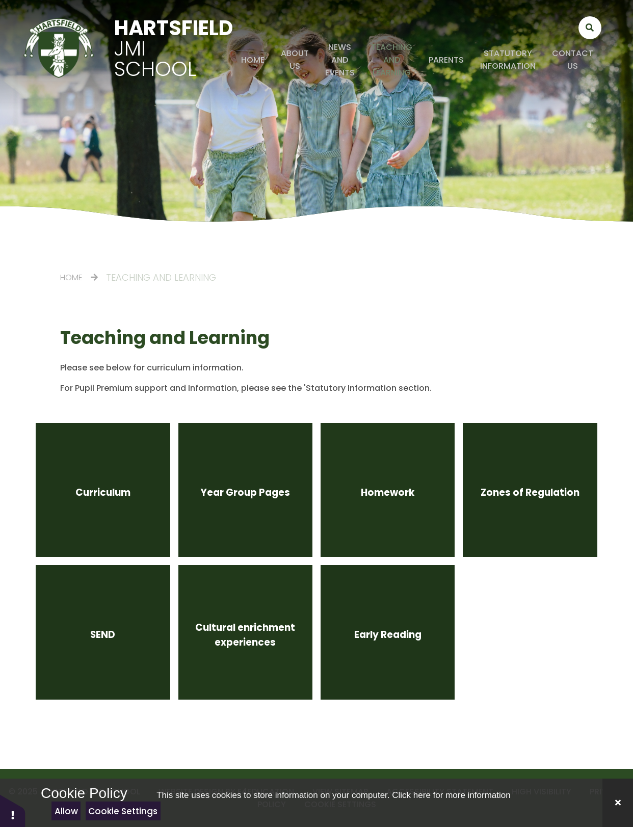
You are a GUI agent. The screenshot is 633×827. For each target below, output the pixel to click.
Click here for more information (451, 795)
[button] (12, 810)
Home (71, 277)
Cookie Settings (122, 811)
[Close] (617, 803)
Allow (66, 811)
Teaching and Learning (161, 277)
